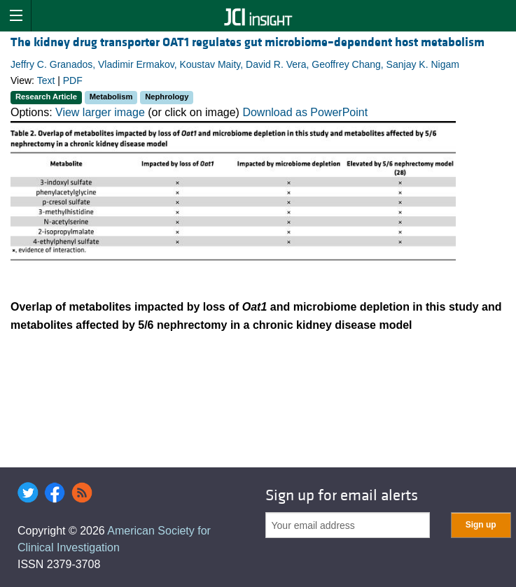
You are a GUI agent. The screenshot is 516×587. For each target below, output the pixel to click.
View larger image (100, 112)
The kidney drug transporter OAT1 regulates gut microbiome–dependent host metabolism (247, 42)
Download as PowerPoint (305, 112)
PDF (73, 80)
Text (46, 80)
